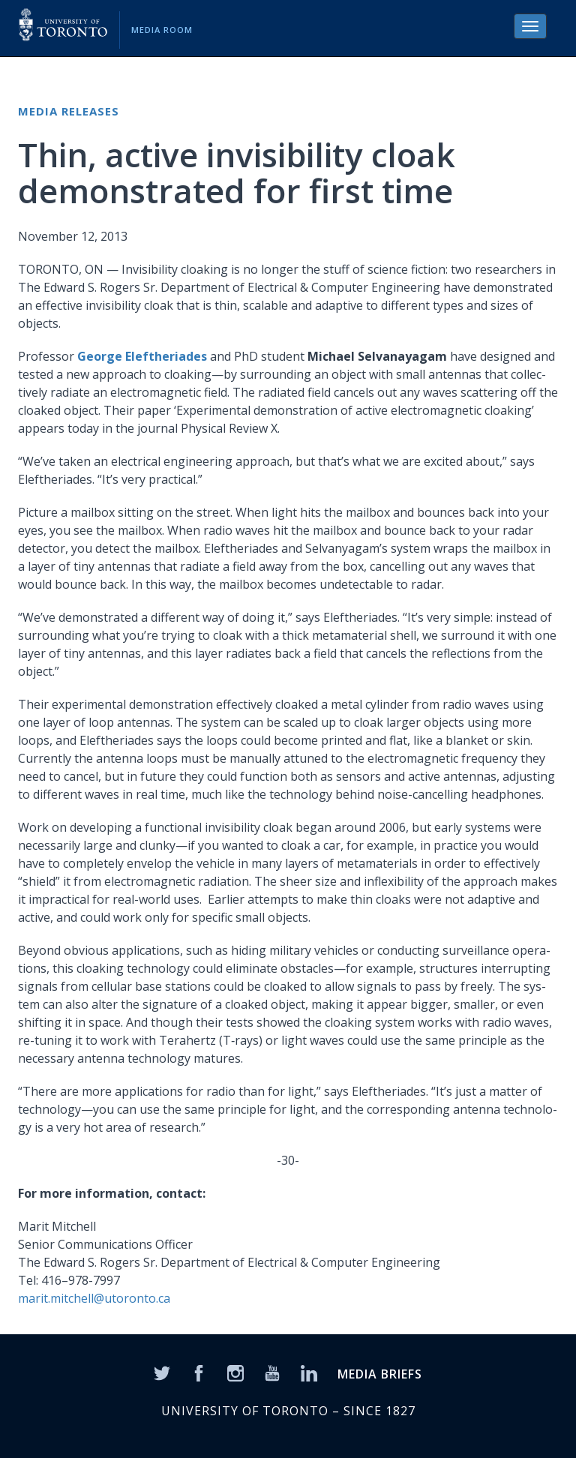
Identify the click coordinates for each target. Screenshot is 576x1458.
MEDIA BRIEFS (380, 1374)
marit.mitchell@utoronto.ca (94, 1298)
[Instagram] (235, 1372)
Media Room (162, 29)
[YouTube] (272, 1372)
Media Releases (68, 111)
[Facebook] (199, 1372)
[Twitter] (162, 1372)
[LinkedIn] (309, 1372)
